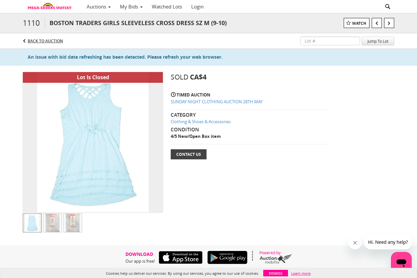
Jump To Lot (377, 41)
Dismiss (275, 273)
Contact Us (188, 154)
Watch (359, 23)
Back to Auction (45, 41)
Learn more (300, 273)
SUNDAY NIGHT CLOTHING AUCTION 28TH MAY (217, 102)
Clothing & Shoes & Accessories (201, 121)
